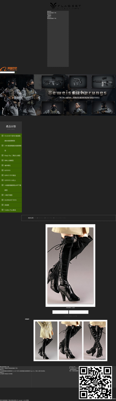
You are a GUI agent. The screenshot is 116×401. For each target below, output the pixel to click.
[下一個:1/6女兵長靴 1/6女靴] (78, 312)
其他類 (7, 205)
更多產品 (43, 371)
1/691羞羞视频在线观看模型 (13, 148)
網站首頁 (49, 11)
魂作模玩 (8, 165)
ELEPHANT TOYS (10, 200)
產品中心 (49, 14)
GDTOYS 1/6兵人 (10, 180)
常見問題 (10, 373)
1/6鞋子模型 (8, 195)
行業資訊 (6, 373)
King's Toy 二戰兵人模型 (12, 155)
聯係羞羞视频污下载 (51, 18)
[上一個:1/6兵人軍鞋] (60, 312)
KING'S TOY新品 (10, 175)
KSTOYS (7, 170)
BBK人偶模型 (9, 160)
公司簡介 (2, 368)
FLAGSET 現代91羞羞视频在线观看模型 (12, 138)
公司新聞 (2, 373)
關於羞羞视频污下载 (51, 12)
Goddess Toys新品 (10, 210)
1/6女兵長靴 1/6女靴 (60, 218)
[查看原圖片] (69, 307)
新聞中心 (49, 17)
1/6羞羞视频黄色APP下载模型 (13, 187)
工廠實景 (49, 15)
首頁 (35, 218)
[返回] (73, 307)
